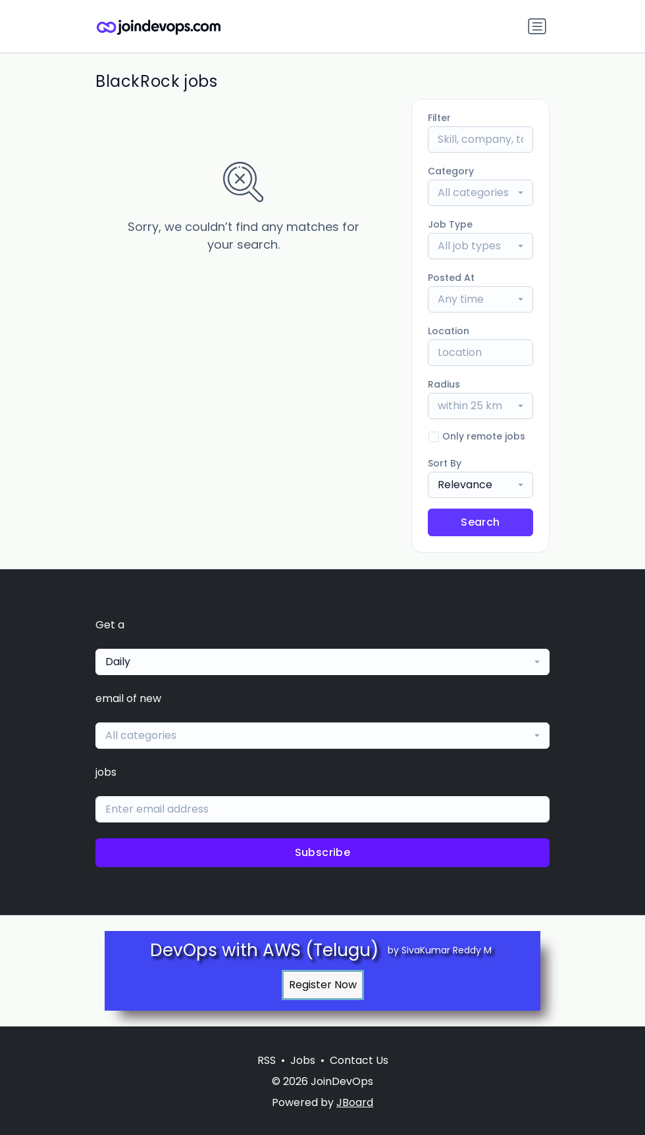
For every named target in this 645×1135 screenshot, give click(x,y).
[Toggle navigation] (537, 26)
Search (480, 522)
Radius (444, 384)
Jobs (302, 1060)
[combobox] (480, 193)
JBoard (354, 1102)
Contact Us (359, 1060)
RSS (266, 1060)
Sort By (444, 463)
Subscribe (323, 852)
